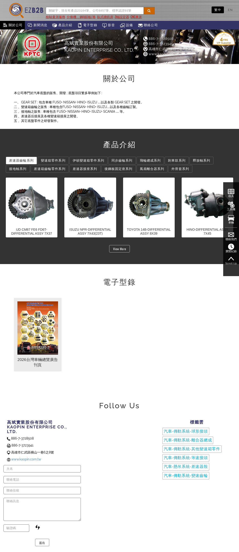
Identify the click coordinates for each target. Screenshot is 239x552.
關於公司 (12, 25)
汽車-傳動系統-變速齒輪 (186, 475)
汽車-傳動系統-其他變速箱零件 (192, 449)
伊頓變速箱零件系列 (88, 160)
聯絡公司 (148, 25)
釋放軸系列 (201, 160)
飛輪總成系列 (150, 160)
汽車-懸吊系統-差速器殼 (186, 466)
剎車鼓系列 (177, 160)
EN (230, 10)
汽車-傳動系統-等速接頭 (186, 458)
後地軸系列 (18, 169)
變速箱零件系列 (53, 160)
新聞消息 (37, 25)
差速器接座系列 (85, 169)
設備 (126, 25)
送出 (42, 542)
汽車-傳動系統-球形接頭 (186, 431)
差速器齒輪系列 (21, 160)
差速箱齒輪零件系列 (49, 169)
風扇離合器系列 (152, 169)
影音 (108, 25)
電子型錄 (87, 25)
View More (119, 248)
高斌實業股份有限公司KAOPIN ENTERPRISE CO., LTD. (99, 46)
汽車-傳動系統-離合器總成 (188, 440)
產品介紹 (62, 25)
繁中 (217, 10)
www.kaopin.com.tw (162, 54)
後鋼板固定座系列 (119, 169)
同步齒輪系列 (122, 160)
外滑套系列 (180, 169)
